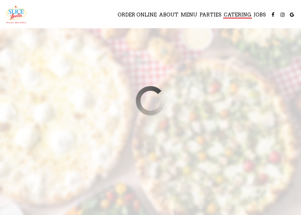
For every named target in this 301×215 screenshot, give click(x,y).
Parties (210, 15)
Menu (189, 15)
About (168, 15)
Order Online (137, 15)
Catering (237, 15)
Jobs (260, 15)
